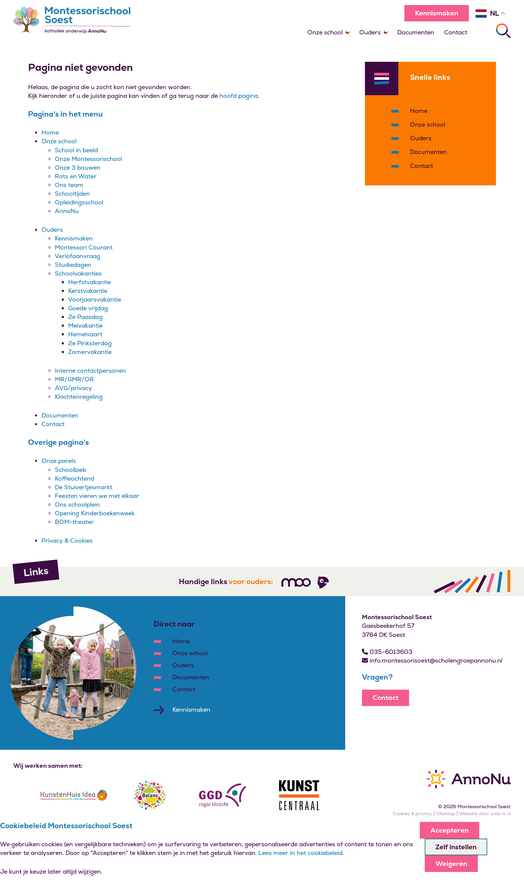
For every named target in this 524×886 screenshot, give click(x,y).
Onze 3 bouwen (77, 167)
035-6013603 (387, 652)
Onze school (325, 32)
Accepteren (449, 830)
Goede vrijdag (88, 308)
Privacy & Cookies (67, 540)
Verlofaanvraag (77, 256)
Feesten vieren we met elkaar (97, 496)
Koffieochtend (74, 478)
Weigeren (451, 863)
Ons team (69, 185)
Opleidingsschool (79, 202)
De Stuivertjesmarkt (83, 487)
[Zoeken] (503, 30)
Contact (455, 32)
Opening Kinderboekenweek (95, 513)
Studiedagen (73, 265)
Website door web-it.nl (485, 814)
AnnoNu (67, 211)
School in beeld (76, 150)
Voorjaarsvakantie (94, 299)
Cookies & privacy (412, 814)
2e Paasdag (85, 317)
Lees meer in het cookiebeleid (300, 853)
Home (50, 132)
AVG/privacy (73, 388)
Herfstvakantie (89, 282)
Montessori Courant (84, 247)
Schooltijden (72, 193)
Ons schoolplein (77, 504)
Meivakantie (85, 325)
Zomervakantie (90, 352)
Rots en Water (76, 176)
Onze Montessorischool (88, 159)
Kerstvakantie (87, 291)
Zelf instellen (456, 847)
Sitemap (445, 814)
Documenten (415, 32)
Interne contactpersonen (90, 370)
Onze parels (58, 461)
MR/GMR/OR (74, 379)
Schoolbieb (70, 470)
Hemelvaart (85, 334)
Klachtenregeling (79, 396)
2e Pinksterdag (90, 343)
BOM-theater (74, 522)
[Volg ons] (296, 582)
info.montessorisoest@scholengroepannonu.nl (432, 660)
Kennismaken (436, 13)
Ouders (370, 32)
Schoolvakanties (78, 273)
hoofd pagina (239, 96)
